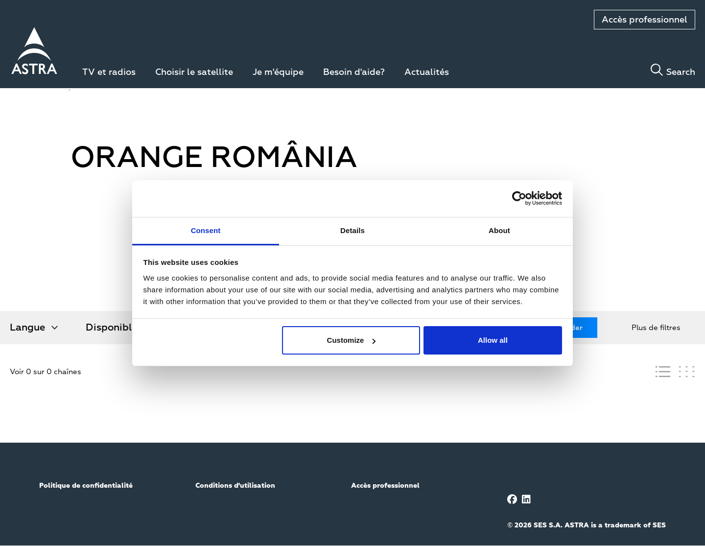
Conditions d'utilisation (235, 485)
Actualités (426, 72)
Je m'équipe (278, 72)
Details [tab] (352, 230)
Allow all (493, 340)
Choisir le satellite (194, 72)
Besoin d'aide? (354, 72)
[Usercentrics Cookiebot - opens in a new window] (519, 198)
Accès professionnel (644, 20)
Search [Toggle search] (680, 72)
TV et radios (109, 72)
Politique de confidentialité (86, 485)
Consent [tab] (206, 230)
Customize (351, 340)
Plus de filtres (656, 328)
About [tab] (499, 230)
